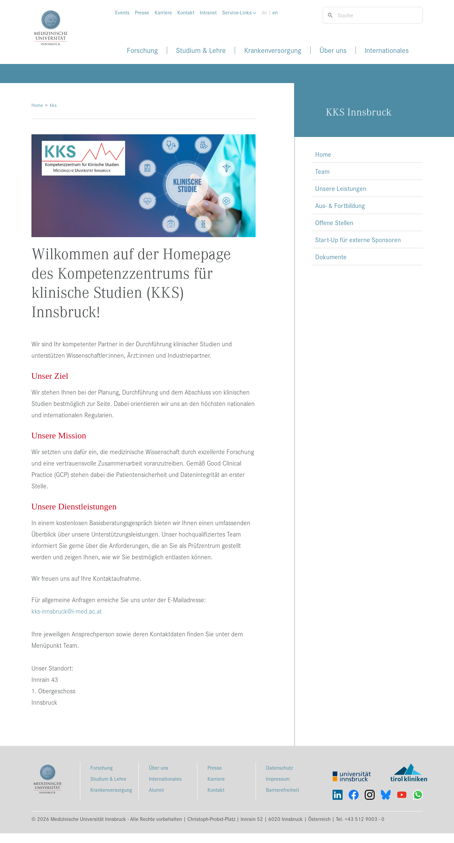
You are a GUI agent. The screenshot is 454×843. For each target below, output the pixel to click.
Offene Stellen (334, 222)
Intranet (208, 12)
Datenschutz (279, 767)
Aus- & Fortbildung (340, 205)
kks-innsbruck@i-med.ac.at (66, 611)
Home (37, 105)
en (275, 12)
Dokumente (331, 256)
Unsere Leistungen (340, 188)
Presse (142, 12)
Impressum (278, 778)
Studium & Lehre (201, 50)
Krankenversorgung (272, 50)
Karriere (163, 12)
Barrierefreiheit (282, 789)
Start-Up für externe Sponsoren (358, 239)
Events (122, 12)
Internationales (387, 50)
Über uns (333, 50)
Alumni (156, 789)
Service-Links (239, 12)
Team (322, 171)
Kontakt (185, 12)
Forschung (142, 50)
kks (53, 105)
